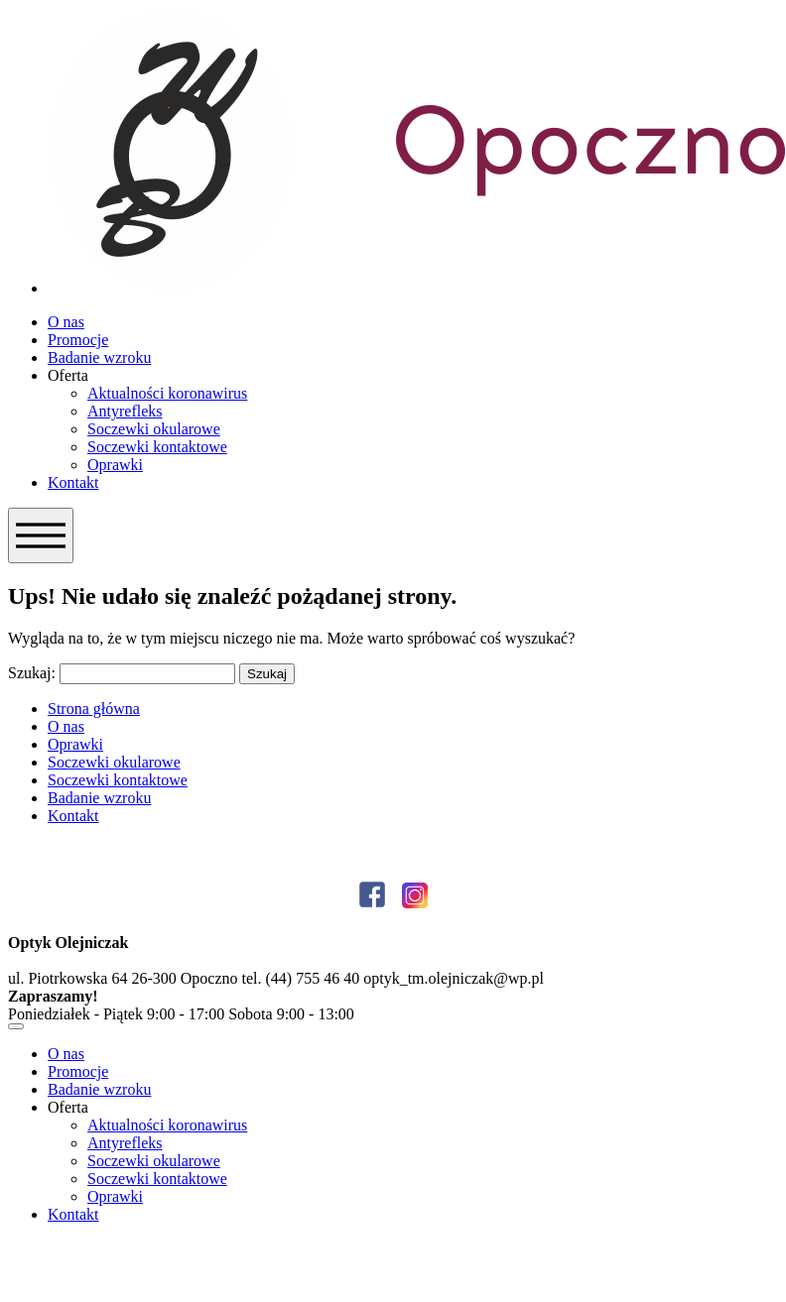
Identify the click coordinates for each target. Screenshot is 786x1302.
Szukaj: (32, 672)
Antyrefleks (125, 411)
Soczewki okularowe (153, 428)
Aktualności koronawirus (167, 393)
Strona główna (94, 708)
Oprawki (115, 464)
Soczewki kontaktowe (157, 446)
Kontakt (73, 482)
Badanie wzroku (99, 357)
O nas (66, 321)
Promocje (78, 339)
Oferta (68, 375)
